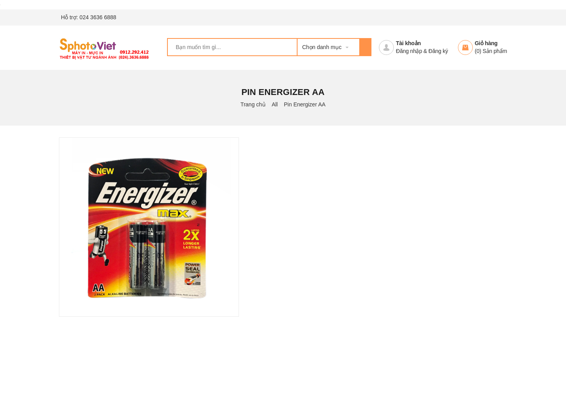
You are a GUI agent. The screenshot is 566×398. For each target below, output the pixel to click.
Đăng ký (438, 51)
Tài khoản (408, 43)
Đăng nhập (409, 51)
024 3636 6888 (97, 17)
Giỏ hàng (486, 43)
